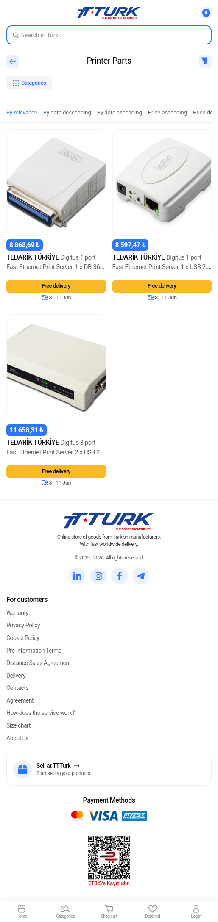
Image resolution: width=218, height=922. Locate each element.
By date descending (67, 112)
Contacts (17, 687)
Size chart (18, 725)
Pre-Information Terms (33, 650)
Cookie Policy (22, 637)
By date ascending (119, 112)
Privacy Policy (23, 625)
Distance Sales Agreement (38, 662)
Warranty (17, 612)
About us (17, 738)
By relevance (21, 112)
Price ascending (167, 112)
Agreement (20, 700)
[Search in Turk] (109, 34)
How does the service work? (40, 712)
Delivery (15, 675)
